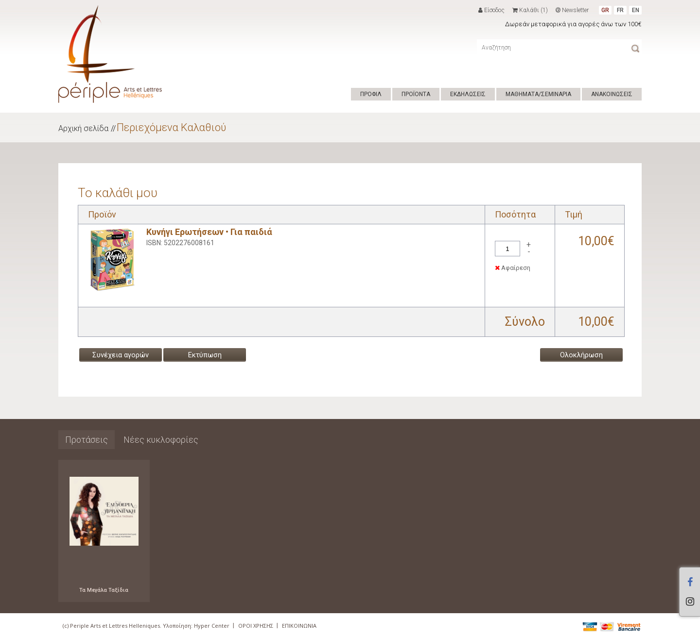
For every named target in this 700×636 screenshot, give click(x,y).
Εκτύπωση (205, 355)
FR (620, 10)
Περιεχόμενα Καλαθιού (171, 127)
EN (635, 10)
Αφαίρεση (512, 267)
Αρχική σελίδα (83, 128)
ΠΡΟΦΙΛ (371, 94)
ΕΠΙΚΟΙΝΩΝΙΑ (299, 625)
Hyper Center (211, 625)
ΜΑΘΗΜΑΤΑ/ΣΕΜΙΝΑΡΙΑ (538, 94)
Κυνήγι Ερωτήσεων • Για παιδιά (209, 232)
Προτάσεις (86, 440)
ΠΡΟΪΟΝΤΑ (416, 94)
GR (605, 10)
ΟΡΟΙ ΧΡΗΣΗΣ (255, 625)
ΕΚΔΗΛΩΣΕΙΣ (468, 94)
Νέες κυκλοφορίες (160, 440)
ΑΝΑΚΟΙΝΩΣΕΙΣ (611, 94)
